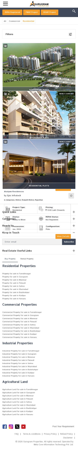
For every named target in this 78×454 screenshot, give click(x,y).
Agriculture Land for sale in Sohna (17, 409)
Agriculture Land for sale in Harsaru (17, 421)
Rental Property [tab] (26, 265)
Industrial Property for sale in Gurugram (19, 361)
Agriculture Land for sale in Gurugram (18, 399)
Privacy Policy (50, 440)
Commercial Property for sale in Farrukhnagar (22, 319)
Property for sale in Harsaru (14, 305)
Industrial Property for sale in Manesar (18, 364)
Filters (9, 41)
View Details (63, 243)
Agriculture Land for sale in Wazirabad (18, 412)
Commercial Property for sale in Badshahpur (21, 338)
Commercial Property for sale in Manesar (19, 325)
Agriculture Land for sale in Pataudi (17, 405)
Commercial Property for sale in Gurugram (20, 322)
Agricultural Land (15, 389)
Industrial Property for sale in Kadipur (18, 379)
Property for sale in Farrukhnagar (16, 280)
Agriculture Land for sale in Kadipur (17, 418)
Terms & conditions (31, 440)
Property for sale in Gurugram (15, 283)
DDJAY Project (12, 19)
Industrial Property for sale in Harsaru (18, 382)
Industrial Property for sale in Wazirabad (19, 373)
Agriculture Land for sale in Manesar (18, 402)
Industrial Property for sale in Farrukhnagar (20, 357)
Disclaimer (68, 444)
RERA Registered (13, 12)
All (5, 28)
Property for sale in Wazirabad (15, 296)
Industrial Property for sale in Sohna (17, 370)
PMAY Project (34, 12)
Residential (28, 28)
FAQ (16, 440)
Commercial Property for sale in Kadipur (19, 341)
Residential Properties (19, 273)
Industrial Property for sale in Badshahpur (20, 376)
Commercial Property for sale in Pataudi (19, 328)
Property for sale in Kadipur (14, 302)
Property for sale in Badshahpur (15, 299)
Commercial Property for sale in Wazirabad (20, 334)
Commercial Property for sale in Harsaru (19, 344)
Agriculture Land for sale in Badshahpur (19, 415)
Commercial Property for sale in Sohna (18, 331)
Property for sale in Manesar (14, 286)
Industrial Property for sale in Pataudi (18, 367)
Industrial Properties (17, 350)
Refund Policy (66, 440)
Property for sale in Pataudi (14, 290)
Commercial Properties (19, 311)
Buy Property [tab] (10, 265)
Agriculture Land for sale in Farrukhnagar (20, 396)
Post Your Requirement (63, 433)
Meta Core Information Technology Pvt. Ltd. (53, 451)
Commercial (14, 28)
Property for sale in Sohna (13, 293)
